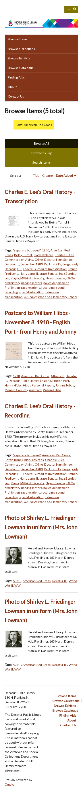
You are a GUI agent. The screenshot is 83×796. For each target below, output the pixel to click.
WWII (18, 585)
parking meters (31, 283)
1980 (45, 250)
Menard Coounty (16, 390)
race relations (30, 287)
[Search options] (67, 9)
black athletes (43, 255)
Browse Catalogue (21, 68)
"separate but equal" (27, 250)
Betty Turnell (23, 255)
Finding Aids (16, 77)
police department (56, 283)
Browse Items (17, 39)
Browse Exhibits (19, 58)
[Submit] (75, 9)
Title (36, 175)
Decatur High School (58, 259)
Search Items (41, 162)
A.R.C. (17, 581)
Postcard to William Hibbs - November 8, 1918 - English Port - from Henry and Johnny (40, 322)
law (7, 278)
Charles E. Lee (64, 255)
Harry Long (27, 273)
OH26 (70, 278)
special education (31, 292)
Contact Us (16, 96)
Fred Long (11, 273)
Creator (48, 175)
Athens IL (57, 376)
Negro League (55, 278)
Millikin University (32, 278)
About (12, 87)
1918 (16, 376)
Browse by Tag (41, 153)
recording (48, 287)
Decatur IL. (59, 581)
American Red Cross (35, 376)
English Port (60, 380)
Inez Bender (67, 273)
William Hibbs (52, 390)
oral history (12, 283)
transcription (14, 297)
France (72, 269)
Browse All (41, 143)
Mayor (15, 278)
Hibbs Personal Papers (38, 385)
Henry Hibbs (13, 385)
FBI (19, 269)
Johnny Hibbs (65, 385)
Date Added (64, 175)
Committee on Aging (19, 259)
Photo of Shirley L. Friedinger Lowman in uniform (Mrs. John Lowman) (41, 527)
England (45, 380)
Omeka (10, 784)
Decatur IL (12, 264)
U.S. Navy (30, 297)
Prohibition (12, 287)
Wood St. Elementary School (57, 297)
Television (52, 292)
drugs (66, 264)
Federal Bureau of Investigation (45, 269)
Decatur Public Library (24, 380)
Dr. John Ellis (52, 264)
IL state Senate (47, 273)
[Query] (41, 9)
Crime (39, 259)
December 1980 (32, 264)
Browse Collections (21, 49)
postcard (35, 390)
